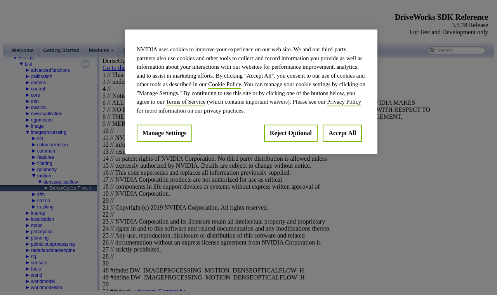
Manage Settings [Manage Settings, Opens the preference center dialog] (164, 133)
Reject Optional (291, 133)
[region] (251, 92)
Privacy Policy (344, 102)
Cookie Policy (224, 84)
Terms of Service (185, 102)
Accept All (342, 133)
